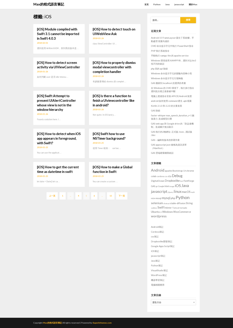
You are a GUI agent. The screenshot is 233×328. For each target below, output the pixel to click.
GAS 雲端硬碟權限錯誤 (162, 153)
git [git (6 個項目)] (157, 186)
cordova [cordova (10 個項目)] (160, 176)
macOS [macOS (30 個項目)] (186, 191)
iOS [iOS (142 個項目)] (178, 185)
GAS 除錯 (155, 110)
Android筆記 (157, 227)
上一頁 (52, 195)
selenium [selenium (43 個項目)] (157, 203)
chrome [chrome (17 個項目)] (190, 170)
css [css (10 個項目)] (165, 176)
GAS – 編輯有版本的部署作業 (165, 140)
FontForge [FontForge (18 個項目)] (189, 180)
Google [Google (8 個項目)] (161, 186)
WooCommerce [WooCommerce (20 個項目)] (182, 211)
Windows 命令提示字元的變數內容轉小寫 (171, 73)
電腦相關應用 (157, 284)
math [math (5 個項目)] (193, 192)
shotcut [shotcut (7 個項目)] (166, 203)
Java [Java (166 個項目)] (185, 185)
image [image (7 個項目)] (171, 186)
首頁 (146, 4)
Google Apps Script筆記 (162, 246)
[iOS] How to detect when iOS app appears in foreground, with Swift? (59, 138)
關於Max (193, 4)
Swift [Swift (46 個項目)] (161, 207)
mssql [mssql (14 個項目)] (158, 198)
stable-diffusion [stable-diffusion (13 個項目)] (177, 203)
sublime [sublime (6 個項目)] (154, 208)
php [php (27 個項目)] (173, 198)
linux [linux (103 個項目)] (177, 191)
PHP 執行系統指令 (160, 50)
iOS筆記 (155, 251)
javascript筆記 (158, 255)
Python (156, 4)
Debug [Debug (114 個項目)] (177, 176)
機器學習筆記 (157, 280)
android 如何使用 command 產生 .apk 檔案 (171, 101)
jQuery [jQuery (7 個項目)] (170, 192)
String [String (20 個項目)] (189, 203)
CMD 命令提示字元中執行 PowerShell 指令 (172, 46)
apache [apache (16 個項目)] (168, 170)
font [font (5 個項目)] (181, 181)
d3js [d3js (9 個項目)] (169, 176)
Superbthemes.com (102, 322)
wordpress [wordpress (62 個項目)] (159, 216)
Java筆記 (155, 260)
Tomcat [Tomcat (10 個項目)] (175, 208)
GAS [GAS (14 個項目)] (153, 186)
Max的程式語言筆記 (48, 4)
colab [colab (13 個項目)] (153, 176)
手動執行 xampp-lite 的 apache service (170, 55)
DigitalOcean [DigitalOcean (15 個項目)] (157, 180)
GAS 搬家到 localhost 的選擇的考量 (168, 83)
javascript (179, 4)
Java (167, 4)
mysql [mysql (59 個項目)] (166, 198)
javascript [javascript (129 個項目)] (159, 191)
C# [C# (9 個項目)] (184, 171)
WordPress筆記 (159, 275)
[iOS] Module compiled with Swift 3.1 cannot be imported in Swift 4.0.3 (58, 33)
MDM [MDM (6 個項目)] (153, 198)
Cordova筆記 (157, 231)
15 (111, 195)
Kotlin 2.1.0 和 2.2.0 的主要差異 (166, 105)
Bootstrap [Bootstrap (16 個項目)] (177, 170)
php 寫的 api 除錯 (159, 68)
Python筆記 (157, 265)
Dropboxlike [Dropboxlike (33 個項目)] (172, 180)
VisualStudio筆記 (159, 270)
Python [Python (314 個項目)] (183, 197)
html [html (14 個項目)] (167, 186)
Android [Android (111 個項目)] (157, 170)
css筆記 (155, 236)
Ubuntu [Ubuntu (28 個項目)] (155, 211)
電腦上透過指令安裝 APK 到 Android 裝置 (171, 96)
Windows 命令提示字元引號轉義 (167, 78)
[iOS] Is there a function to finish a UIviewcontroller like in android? (113, 100)
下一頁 (122, 195)
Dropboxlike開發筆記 (161, 241)
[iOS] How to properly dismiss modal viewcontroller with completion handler (114, 67)
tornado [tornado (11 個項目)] (183, 207)
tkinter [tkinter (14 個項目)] (168, 207)
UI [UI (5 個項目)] (161, 212)
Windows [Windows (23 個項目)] (167, 211)
